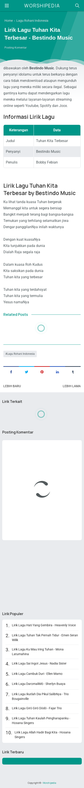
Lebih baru (12, 386)
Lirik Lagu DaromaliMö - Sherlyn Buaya (38, 684)
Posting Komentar (15, 47)
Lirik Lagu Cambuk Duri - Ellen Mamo (37, 673)
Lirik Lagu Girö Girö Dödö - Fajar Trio (37, 708)
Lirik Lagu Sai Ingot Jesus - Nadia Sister (39, 663)
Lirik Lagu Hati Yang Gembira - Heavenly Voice (44, 625)
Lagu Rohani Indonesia (21, 353)
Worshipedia (42, 5)
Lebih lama (72, 386)
